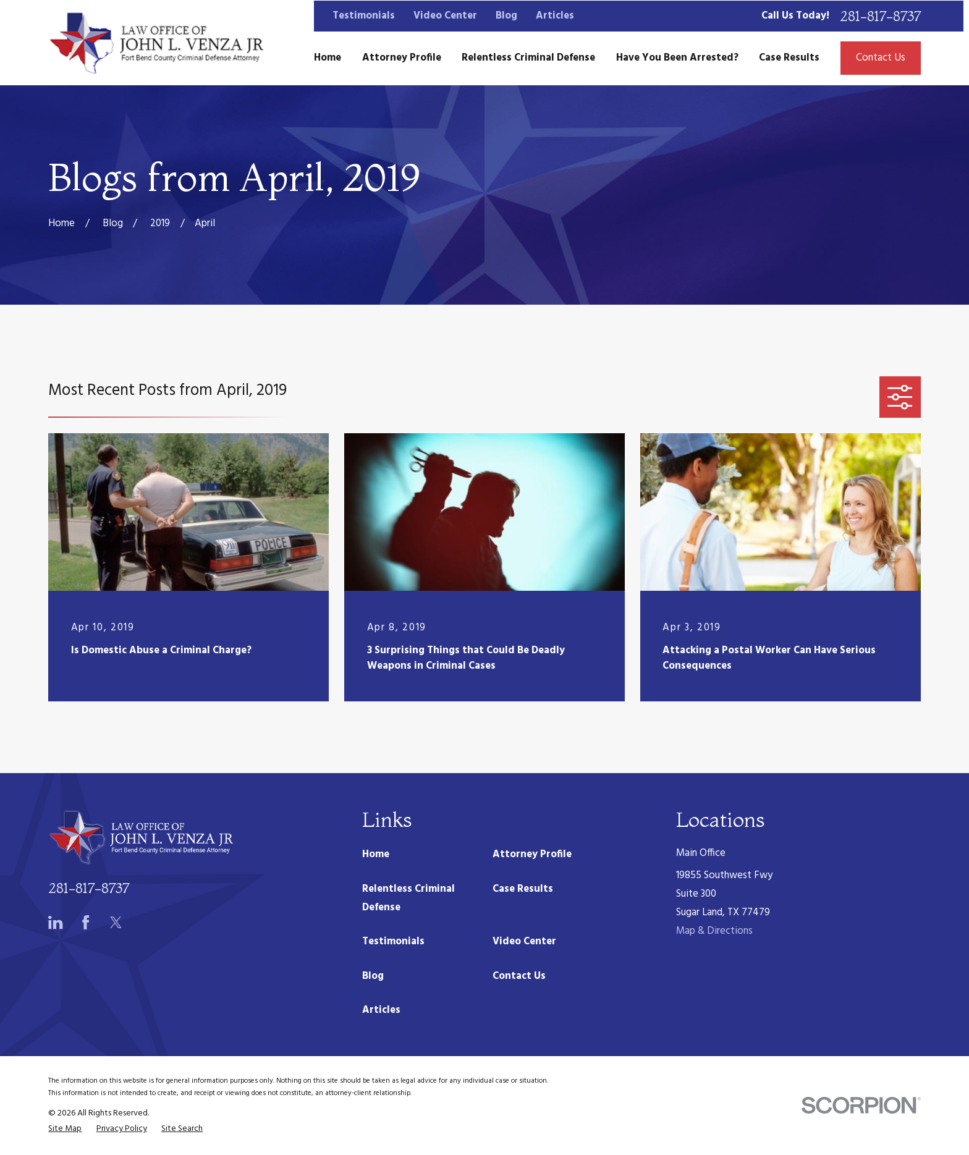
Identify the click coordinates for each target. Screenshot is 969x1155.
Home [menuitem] (327, 57)
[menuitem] (65, 1128)
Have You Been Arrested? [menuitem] (677, 57)
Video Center (445, 15)
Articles (555, 15)
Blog (506, 15)
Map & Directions (714, 931)
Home (375, 854)
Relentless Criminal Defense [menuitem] (528, 57)
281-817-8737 (880, 16)
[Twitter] (116, 922)
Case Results (523, 889)
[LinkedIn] (55, 922)
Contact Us (880, 57)
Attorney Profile (532, 854)
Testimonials (363, 15)
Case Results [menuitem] (789, 57)
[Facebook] (85, 922)
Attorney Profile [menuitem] (401, 57)
